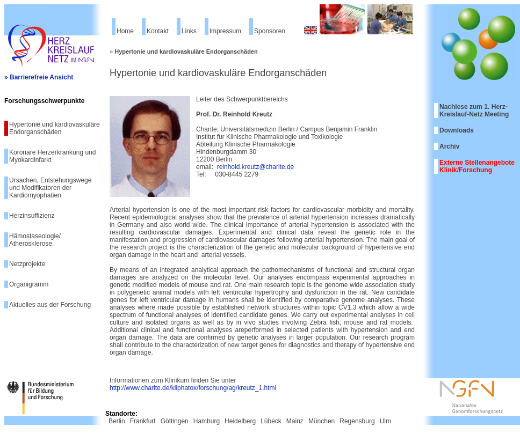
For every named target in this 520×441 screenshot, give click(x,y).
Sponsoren (269, 31)
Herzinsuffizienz (31, 215)
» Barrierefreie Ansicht (38, 77)
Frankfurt (143, 421)
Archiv (449, 146)
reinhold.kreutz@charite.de (255, 167)
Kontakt (158, 31)
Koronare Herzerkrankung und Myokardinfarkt (52, 156)
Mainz (295, 421)
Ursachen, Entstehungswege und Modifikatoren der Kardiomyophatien (50, 188)
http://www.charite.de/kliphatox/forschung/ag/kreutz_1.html (193, 388)
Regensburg (357, 421)
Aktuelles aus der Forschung (50, 304)
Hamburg (206, 421)
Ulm (385, 421)
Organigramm (28, 284)
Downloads (456, 130)
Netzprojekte (27, 264)
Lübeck (271, 421)
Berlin (117, 421)
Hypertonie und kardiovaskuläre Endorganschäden (54, 128)
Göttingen (175, 421)
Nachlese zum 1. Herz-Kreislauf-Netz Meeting (474, 110)
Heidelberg (240, 421)
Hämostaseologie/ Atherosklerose (35, 239)
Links (189, 31)
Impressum (225, 31)
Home (125, 31)
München (321, 421)
